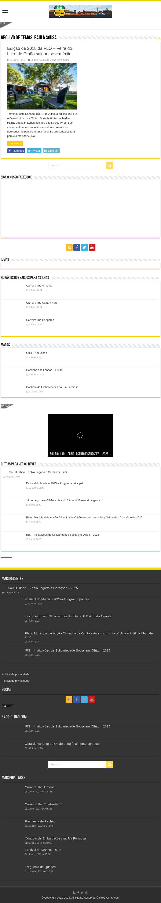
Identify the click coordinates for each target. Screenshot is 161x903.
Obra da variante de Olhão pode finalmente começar (62, 743)
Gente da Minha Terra (50, 60)
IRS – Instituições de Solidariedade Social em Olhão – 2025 (62, 534)
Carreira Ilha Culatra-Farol (42, 302)
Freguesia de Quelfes (40, 867)
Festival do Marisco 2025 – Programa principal (54, 483)
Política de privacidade (15, 674)
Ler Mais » (15, 143)
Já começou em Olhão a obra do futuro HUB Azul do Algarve (63, 500)
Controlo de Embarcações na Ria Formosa (52, 387)
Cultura (34, 60)
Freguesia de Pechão (40, 821)
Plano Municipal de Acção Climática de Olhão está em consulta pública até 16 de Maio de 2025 (84, 517)
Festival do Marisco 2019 (43, 850)
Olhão (66, 60)
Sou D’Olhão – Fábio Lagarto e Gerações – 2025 (79, 454)
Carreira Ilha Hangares (40, 320)
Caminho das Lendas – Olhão (44, 370)
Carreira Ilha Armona (39, 285)
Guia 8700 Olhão (36, 352)
